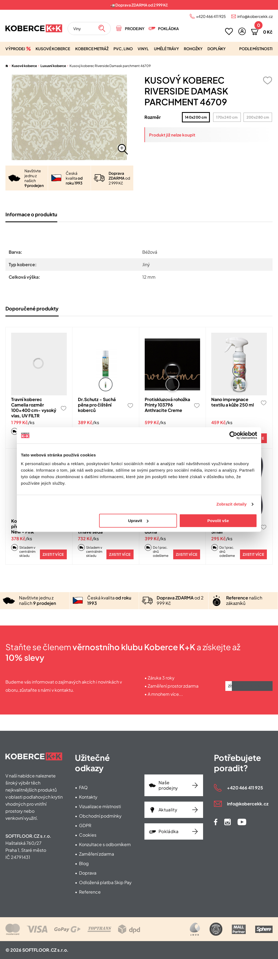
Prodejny (134, 28)
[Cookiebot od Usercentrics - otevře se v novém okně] (233, 435)
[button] (242, 31)
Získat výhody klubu (249, 686)
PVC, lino (123, 48)
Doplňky (216, 48)
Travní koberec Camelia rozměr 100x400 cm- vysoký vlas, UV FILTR (33, 407)
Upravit (138, 520)
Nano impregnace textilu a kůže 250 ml (232, 402)
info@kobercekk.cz (255, 16)
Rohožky (193, 48)
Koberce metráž (92, 48)
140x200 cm (195, 117)
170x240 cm (225, 117)
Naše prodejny (168, 785)
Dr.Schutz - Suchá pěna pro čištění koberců (97, 404)
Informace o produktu (31, 214)
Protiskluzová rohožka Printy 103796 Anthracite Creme (167, 404)
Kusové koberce (53, 48)
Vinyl (143, 48)
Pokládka (168, 28)
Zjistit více (53, 554)
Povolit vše (218, 520)
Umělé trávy (166, 48)
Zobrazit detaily (231, 504)
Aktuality (168, 809)
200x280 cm (256, 117)
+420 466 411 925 (211, 16)
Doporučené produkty (32, 308)
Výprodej (15, 48)
